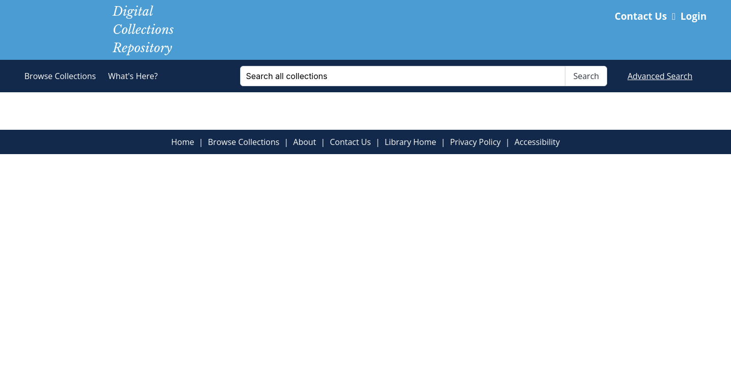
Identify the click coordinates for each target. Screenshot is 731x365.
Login (689, 16)
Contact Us (641, 16)
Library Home (411, 142)
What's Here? (133, 76)
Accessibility (536, 142)
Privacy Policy (475, 142)
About (304, 142)
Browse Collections (60, 76)
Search (586, 76)
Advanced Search (659, 76)
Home (182, 142)
